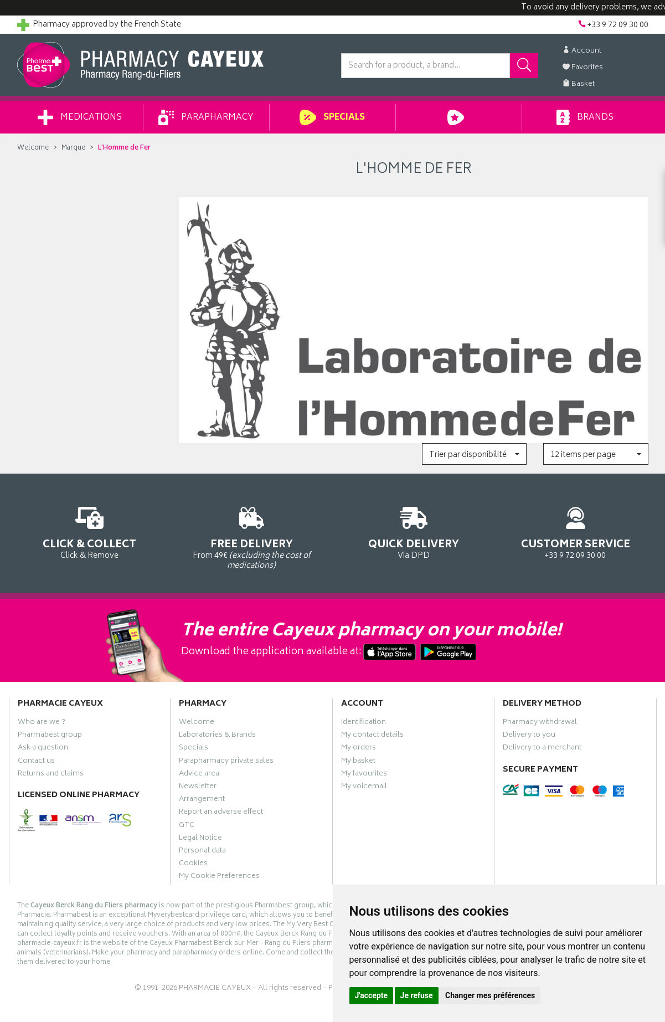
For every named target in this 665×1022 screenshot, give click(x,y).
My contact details (372, 736)
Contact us (36, 762)
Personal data (202, 851)
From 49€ (251, 536)
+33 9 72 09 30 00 (575, 531)
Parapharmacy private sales (226, 762)
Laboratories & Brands (217, 736)
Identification (363, 723)
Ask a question (43, 748)
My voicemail (364, 787)
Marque (73, 148)
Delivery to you (529, 736)
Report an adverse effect (221, 813)
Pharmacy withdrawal (540, 723)
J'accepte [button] (371, 995)
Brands (585, 117)
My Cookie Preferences (219, 877)
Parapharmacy (206, 117)
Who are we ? (41, 723)
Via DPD (414, 531)
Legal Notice (200, 839)
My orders (358, 748)
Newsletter (197, 787)
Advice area (199, 774)
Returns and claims (51, 774)
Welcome (33, 148)
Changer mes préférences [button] (490, 995)
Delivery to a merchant (542, 748)
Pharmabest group (50, 736)
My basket (358, 762)
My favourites (364, 774)
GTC (186, 826)
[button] (474, 454)
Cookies (193, 864)
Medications (80, 117)
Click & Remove (90, 531)
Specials (332, 117)
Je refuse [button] (416, 995)
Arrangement (202, 800)
